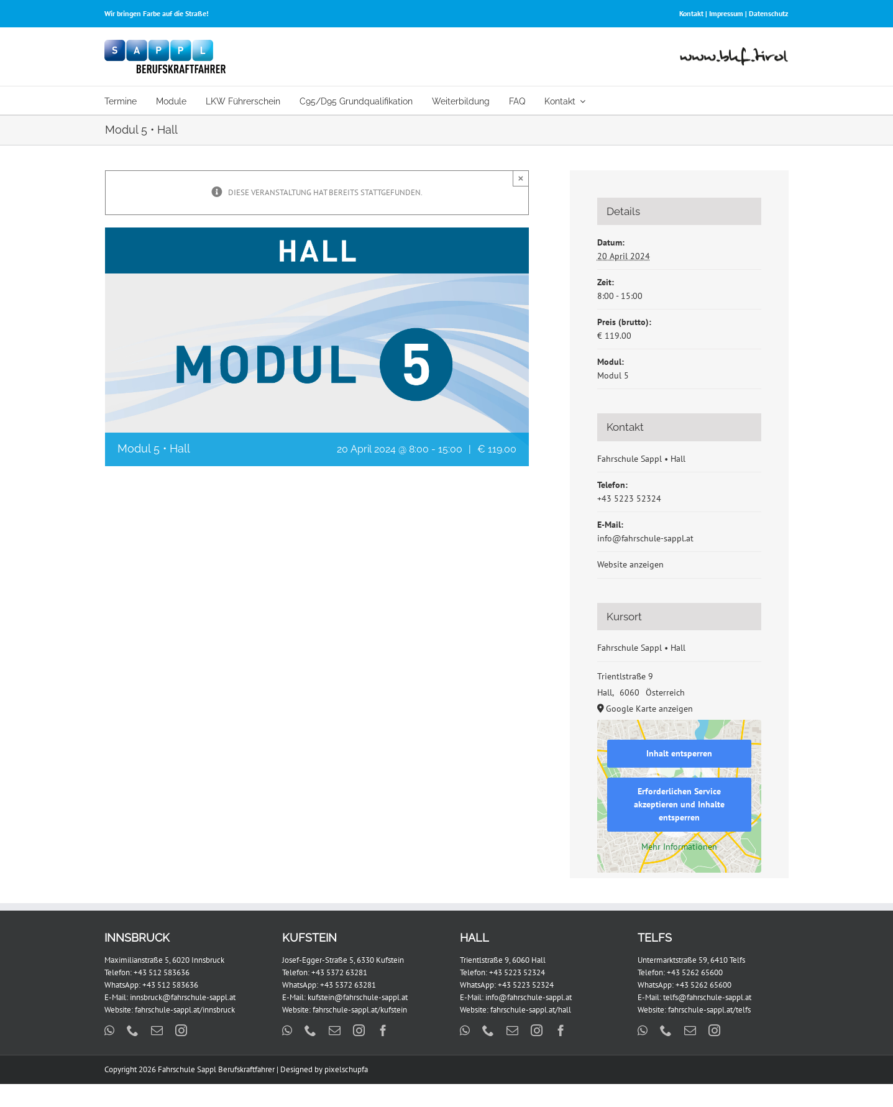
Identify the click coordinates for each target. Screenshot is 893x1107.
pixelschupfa (346, 1069)
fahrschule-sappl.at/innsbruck (185, 1009)
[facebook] (383, 1030)
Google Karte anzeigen (649, 708)
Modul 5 (613, 375)
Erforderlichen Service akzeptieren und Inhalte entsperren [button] (679, 804)
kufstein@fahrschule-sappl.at (358, 997)
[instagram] (181, 1030)
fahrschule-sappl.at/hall (530, 1009)
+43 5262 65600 (695, 972)
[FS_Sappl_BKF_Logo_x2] (165, 44)
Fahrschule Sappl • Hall (641, 458)
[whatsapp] (109, 1030)
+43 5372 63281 (339, 972)
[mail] (157, 1030)
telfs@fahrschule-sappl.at (707, 997)
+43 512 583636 (162, 972)
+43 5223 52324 (629, 498)
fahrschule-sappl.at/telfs (709, 1009)
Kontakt (691, 13)
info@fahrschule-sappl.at (645, 538)
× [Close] (521, 178)
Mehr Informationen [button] (679, 847)
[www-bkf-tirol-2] (734, 51)
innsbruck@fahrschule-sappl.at (183, 997)
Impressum (726, 13)
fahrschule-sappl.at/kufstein (360, 1009)
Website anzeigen (630, 564)
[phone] (133, 1030)
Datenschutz (769, 13)
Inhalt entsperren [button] (679, 753)
